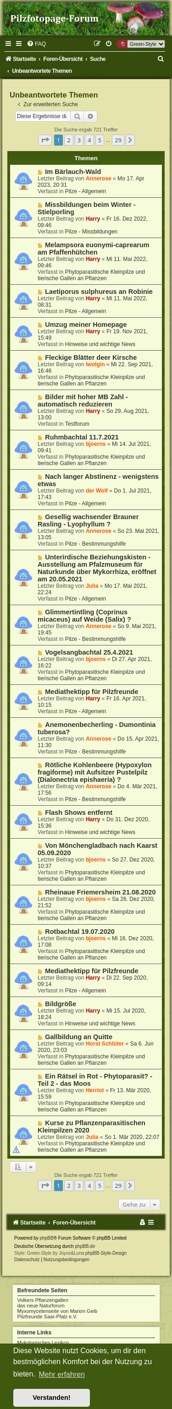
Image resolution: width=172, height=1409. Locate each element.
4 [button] (89, 140)
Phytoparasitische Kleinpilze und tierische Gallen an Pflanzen (91, 275)
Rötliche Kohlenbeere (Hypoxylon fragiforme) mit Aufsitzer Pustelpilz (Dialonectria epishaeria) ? (95, 772)
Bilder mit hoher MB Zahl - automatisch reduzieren (83, 400)
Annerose (98, 178)
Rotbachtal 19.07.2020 (80, 931)
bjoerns (96, 444)
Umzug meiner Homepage (86, 324)
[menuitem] (36, 44)
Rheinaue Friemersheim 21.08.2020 (100, 892)
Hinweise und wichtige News (100, 344)
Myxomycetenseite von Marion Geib (57, 1311)
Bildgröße (60, 1004)
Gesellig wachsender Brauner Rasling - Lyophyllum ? (88, 520)
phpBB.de (85, 1246)
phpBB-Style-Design (106, 1253)
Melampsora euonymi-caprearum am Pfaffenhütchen (94, 248)
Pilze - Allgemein (85, 191)
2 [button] (68, 140)
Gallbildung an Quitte (78, 1036)
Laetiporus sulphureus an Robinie (99, 291)
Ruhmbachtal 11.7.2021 (82, 437)
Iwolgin (95, 364)
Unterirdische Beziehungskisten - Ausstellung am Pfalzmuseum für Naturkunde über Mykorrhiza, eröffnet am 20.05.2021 (97, 568)
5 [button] (99, 140)
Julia (92, 586)
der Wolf (97, 491)
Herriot (95, 1090)
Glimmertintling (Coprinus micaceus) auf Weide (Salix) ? (84, 615)
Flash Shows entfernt (78, 812)
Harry (93, 219)
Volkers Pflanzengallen (42, 1300)
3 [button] (79, 140)
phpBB (47, 1238)
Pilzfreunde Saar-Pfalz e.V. (47, 1316)
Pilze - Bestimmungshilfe (95, 544)
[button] (45, 140)
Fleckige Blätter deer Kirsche (91, 357)
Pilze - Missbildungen (91, 231)
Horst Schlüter (105, 1043)
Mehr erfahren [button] (62, 1374)
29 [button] (118, 140)
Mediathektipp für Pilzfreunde (91, 691)
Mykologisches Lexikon (43, 1342)
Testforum (77, 424)
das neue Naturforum (41, 1305)
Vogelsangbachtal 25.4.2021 (89, 652)
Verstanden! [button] (51, 1397)
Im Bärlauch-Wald (73, 171)
